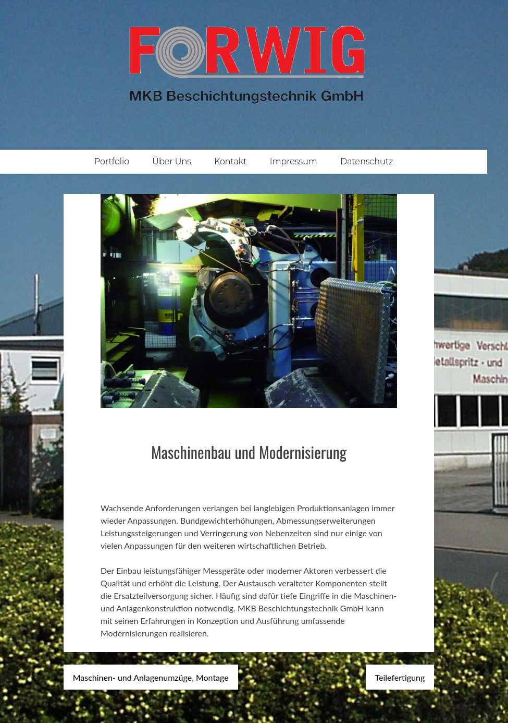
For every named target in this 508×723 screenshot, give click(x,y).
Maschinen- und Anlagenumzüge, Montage (151, 677)
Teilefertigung (400, 677)
